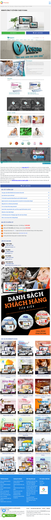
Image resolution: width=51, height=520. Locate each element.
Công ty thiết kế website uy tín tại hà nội (18, 482)
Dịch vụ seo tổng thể (4, 491)
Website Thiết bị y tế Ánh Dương (43, 433)
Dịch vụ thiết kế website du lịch (5, 488)
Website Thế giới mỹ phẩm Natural (8, 433)
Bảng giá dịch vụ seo (4, 493)
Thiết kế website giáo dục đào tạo (5, 499)
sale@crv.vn (8, 259)
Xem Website (13, 33)
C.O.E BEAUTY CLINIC (25, 415)
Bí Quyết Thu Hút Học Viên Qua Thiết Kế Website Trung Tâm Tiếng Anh (31, 483)
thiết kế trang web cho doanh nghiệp (20, 180)
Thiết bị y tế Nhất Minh (25, 357)
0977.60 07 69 (9, 257)
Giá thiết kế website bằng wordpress (18, 497)
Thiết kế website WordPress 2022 (17, 493)
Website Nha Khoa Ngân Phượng (43, 357)
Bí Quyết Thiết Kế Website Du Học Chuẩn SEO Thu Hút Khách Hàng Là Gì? (31, 487)
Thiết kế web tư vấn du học (6, 501)
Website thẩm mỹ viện (8, 415)
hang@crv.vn (8, 253)
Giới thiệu (41, 481)
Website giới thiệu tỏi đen (8, 453)
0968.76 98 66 (9, 251)
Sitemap (48, 508)
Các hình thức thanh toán (36, 508)
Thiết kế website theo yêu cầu (18, 485)
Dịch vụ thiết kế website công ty (5, 485)
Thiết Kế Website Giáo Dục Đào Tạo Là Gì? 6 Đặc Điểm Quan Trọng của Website (32, 493)
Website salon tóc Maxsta (43, 375)
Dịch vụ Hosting (3, 496)
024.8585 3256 (9, 263)
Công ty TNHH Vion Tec (43, 415)
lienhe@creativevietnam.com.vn (13, 265)
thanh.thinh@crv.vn (10, 247)
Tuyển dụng (41, 483)
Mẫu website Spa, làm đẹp (25, 375)
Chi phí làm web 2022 (17, 491)
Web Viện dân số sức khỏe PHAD (43, 473)
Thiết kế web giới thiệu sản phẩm (19, 488)
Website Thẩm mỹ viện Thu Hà (25, 473)
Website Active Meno (8, 395)
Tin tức (27, 508)
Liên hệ (40, 484)
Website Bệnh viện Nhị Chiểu (8, 473)
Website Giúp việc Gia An (25, 453)
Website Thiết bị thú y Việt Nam (8, 357)
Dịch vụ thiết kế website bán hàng (5, 482)
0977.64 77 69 (9, 245)
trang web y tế (25, 167)
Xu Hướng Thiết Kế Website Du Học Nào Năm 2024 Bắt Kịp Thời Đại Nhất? (31, 499)
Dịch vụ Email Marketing (5, 494)
